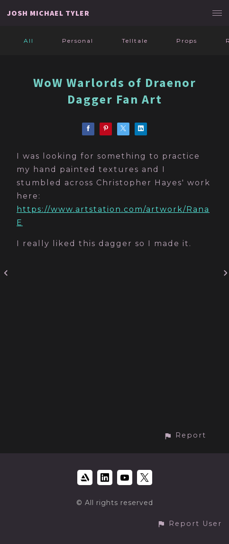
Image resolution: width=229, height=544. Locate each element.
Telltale (135, 40)
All (29, 40)
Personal (77, 40)
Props (186, 40)
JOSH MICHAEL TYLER (48, 13)
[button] (185, 435)
